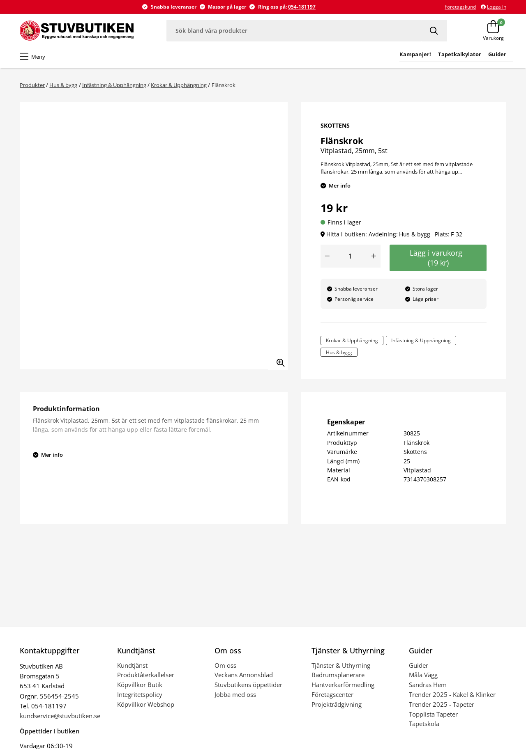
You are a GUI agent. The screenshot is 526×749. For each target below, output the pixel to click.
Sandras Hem (428, 684)
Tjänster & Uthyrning (340, 665)
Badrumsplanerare (338, 675)
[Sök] (434, 30)
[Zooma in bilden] (278, 360)
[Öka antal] (374, 256)
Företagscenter (332, 694)
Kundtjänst (132, 665)
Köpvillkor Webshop (145, 704)
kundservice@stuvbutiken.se (60, 716)
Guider (418, 665)
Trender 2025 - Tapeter (441, 704)
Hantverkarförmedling (342, 684)
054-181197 (302, 6)
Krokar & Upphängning (179, 85)
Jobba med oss (235, 694)
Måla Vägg (423, 675)
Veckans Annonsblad (244, 675)
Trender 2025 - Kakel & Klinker (452, 694)
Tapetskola (424, 723)
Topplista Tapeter (433, 714)
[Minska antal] (327, 256)
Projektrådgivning (336, 704)
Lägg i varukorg (438, 258)
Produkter (32, 85)
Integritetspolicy (139, 694)
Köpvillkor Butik (139, 684)
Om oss (225, 665)
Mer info (340, 185)
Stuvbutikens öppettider (248, 684)
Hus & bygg (63, 85)
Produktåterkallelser (145, 675)
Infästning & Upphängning (114, 85)
